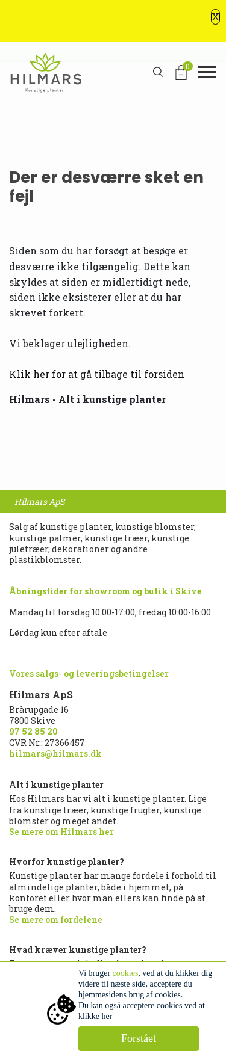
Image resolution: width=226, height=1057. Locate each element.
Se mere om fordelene (55, 919)
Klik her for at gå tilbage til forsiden (96, 374)
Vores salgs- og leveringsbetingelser (89, 673)
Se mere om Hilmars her (61, 831)
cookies (126, 973)
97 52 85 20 (33, 731)
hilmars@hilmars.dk (55, 753)
